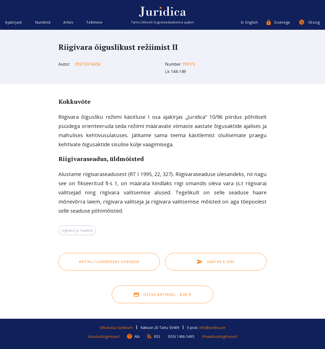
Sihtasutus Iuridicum (116, 327)
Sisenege (282, 22)
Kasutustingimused (103, 336)
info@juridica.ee (212, 327)
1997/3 (188, 64)
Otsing (314, 22)
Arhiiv (68, 22)
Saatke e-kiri (215, 261)
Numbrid (43, 22)
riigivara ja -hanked (77, 230)
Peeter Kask (88, 64)
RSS (157, 336)
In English (249, 22)
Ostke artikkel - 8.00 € (162, 294)
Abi (137, 336)
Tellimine (94, 22)
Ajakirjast (13, 22)
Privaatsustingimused (219, 336)
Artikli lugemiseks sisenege (109, 261)
